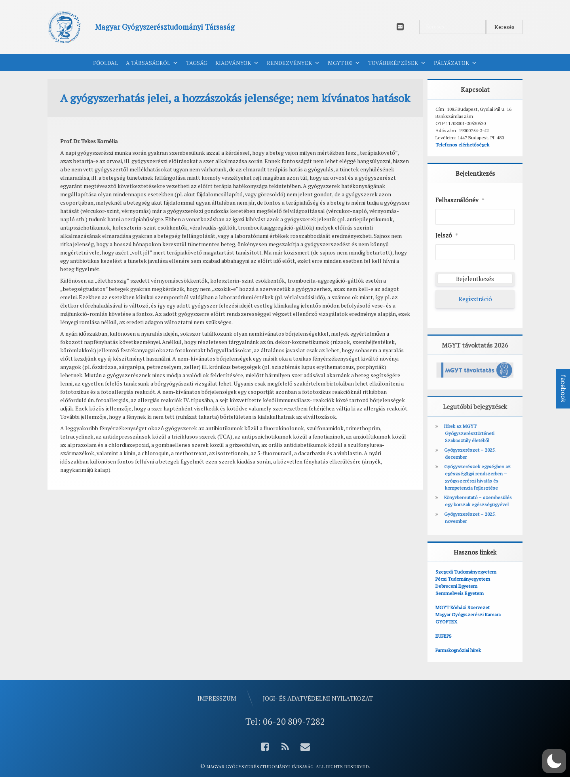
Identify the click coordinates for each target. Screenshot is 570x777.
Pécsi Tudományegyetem (462, 579)
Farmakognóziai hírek (458, 650)
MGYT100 (344, 63)
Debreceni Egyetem (456, 586)
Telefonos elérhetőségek (462, 145)
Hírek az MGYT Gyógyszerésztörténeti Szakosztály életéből (469, 433)
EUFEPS (443, 636)
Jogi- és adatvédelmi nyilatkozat (318, 698)
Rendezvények (293, 63)
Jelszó (446, 235)
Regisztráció (475, 299)
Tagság (196, 62)
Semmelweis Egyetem (459, 593)
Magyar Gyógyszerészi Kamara (468, 614)
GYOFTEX (446, 622)
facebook (563, 389)
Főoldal (105, 62)
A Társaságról (152, 63)
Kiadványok (237, 63)
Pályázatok (455, 63)
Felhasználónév (459, 200)
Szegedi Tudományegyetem (465, 572)
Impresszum (217, 698)
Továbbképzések (397, 63)
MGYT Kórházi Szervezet (462, 607)
